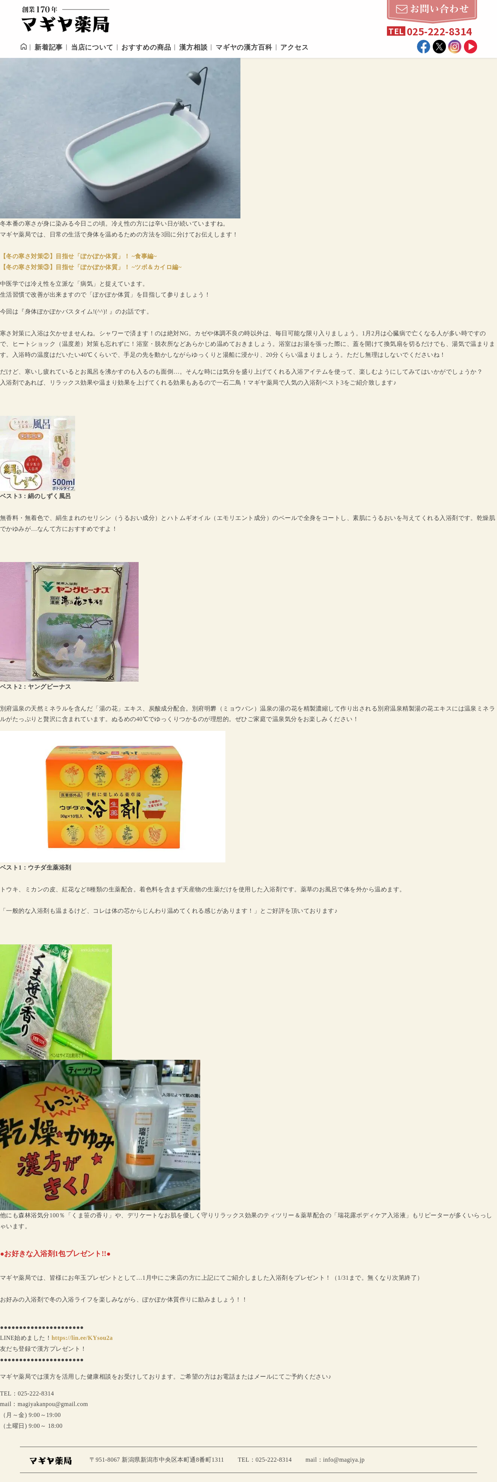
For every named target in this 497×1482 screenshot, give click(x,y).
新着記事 (49, 47)
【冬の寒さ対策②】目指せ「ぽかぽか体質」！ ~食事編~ (78, 256)
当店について (92, 47)
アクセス (294, 47)
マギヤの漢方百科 (244, 47)
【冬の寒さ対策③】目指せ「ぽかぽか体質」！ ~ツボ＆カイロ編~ (91, 267)
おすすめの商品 (146, 47)
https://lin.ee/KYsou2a (82, 1338)
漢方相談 (193, 47)
